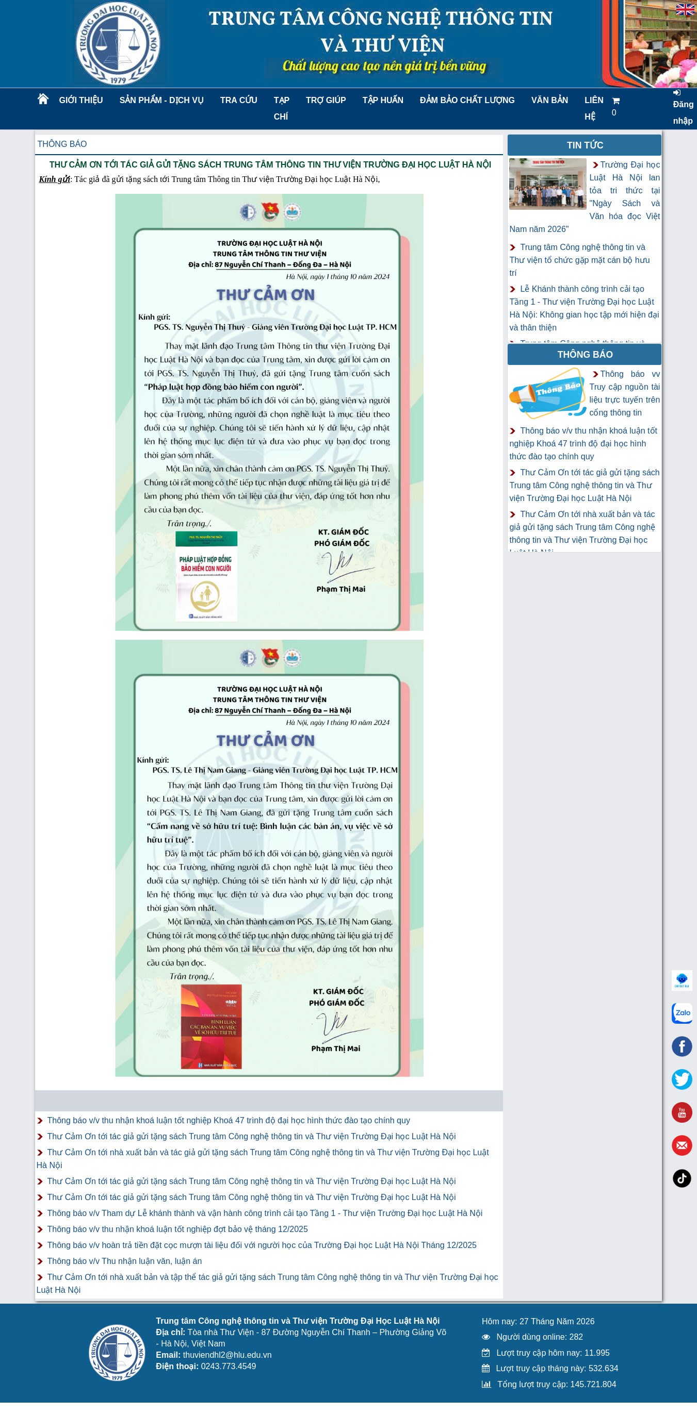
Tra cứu (238, 100)
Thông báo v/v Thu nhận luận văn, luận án (124, 1261)
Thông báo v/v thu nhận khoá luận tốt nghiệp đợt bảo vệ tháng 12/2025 (177, 1229)
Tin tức (585, 145)
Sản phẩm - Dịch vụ (161, 100)
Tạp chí (281, 108)
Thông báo (62, 144)
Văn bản (549, 100)
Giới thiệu (81, 100)
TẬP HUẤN (383, 100)
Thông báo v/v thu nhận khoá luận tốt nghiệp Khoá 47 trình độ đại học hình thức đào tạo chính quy (228, 1120)
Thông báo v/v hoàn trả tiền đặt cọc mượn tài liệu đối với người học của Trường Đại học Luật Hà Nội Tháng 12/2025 (262, 1245)
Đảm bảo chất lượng (466, 100)
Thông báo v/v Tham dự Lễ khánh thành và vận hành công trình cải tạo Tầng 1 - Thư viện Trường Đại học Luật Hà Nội (265, 1213)
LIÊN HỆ (594, 108)
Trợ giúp (326, 100)
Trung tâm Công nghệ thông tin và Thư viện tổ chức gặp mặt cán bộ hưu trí (579, 260)
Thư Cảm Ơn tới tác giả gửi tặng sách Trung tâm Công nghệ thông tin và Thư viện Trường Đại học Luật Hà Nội (251, 1136)
